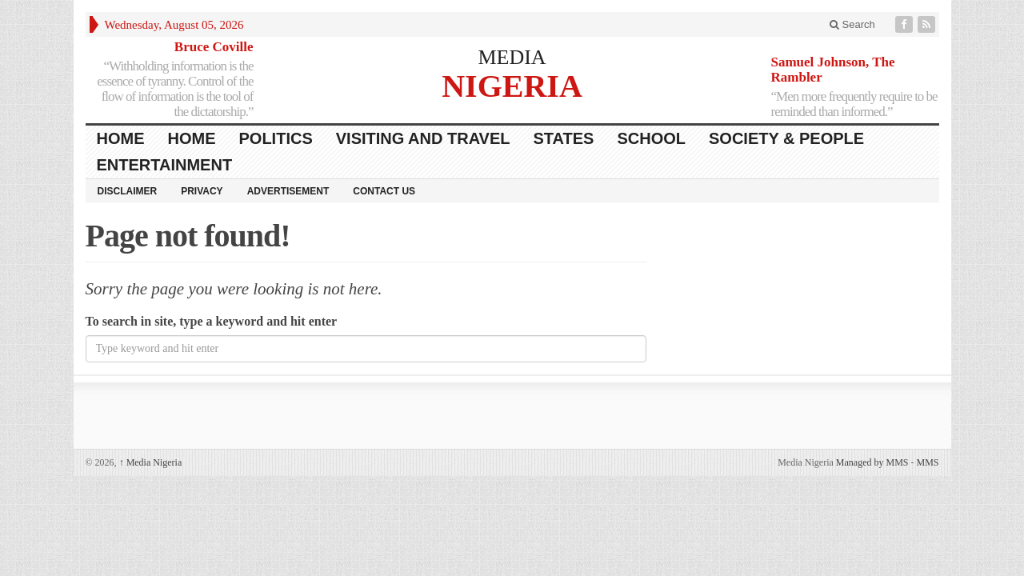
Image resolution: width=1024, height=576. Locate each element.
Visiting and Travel (423, 138)
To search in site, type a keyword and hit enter (212, 321)
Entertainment (165, 165)
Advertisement (288, 191)
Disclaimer (128, 191)
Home (192, 138)
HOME (121, 138)
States (564, 138)
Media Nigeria (150, 462)
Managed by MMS (872, 462)
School (651, 138)
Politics (276, 138)
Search (852, 24)
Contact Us (384, 191)
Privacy (201, 191)
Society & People (786, 138)
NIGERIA (512, 85)
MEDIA (512, 57)
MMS (927, 462)
